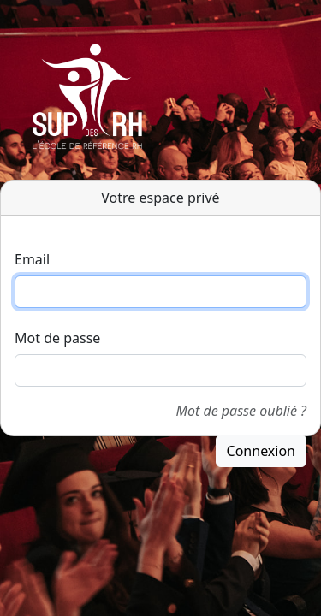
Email (32, 259)
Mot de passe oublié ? (241, 410)
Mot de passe (57, 338)
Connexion (261, 450)
